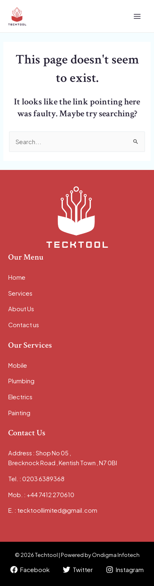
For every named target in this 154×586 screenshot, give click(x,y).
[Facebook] (30, 569)
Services (20, 293)
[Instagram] (124, 569)
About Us (21, 308)
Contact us (23, 324)
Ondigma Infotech (116, 555)
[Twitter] (77, 569)
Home (16, 277)
